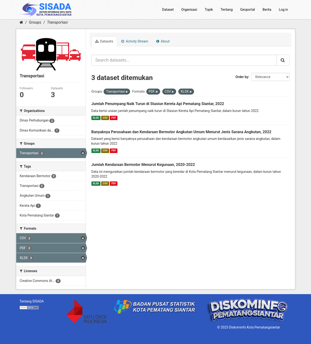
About (163, 41)
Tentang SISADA (32, 301)
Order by (242, 77)
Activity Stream (134, 41)
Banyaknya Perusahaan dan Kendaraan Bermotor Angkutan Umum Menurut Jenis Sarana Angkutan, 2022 (181, 132)
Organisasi (189, 9)
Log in (283, 9)
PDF (113, 117)
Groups (35, 22)
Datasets (104, 41)
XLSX (96, 117)
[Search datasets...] (184, 60)
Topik (209, 9)
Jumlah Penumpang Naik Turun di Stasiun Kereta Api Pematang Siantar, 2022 (157, 103)
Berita (267, 9)
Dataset (168, 9)
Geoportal (247, 9)
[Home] (21, 22)
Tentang (227, 9)
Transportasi (57, 22)
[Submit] (283, 60)
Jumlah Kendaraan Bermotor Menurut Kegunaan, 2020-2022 (143, 164)
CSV (105, 117)
